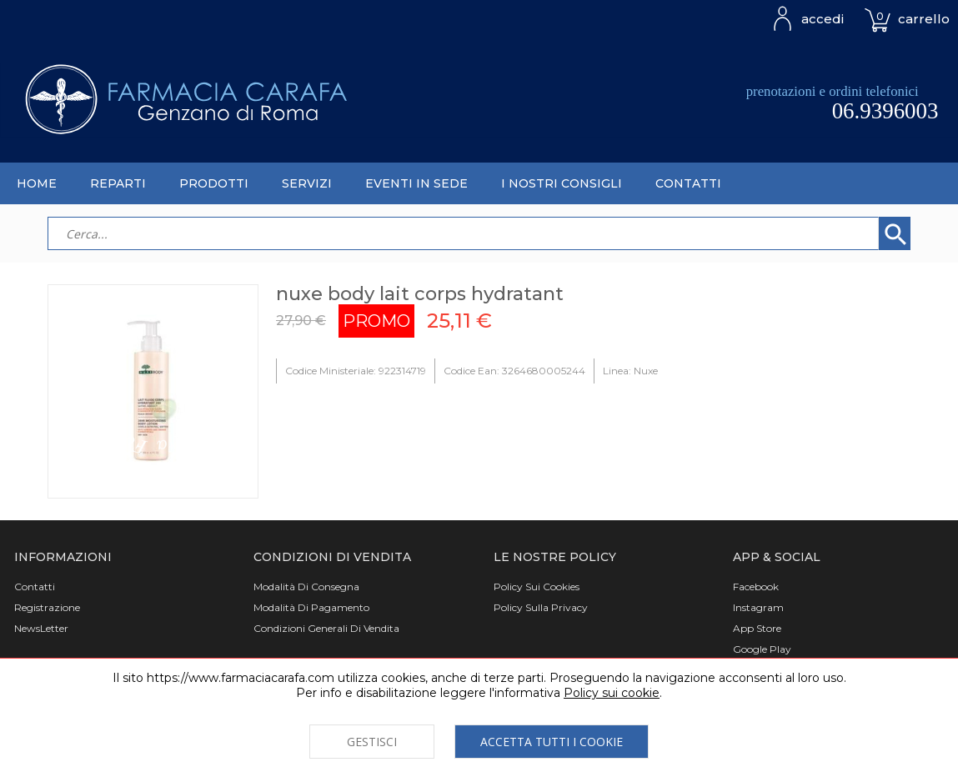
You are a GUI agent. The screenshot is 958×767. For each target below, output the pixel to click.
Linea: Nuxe (630, 370)
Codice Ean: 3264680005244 (514, 370)
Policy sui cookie (612, 692)
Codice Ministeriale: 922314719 (355, 370)
